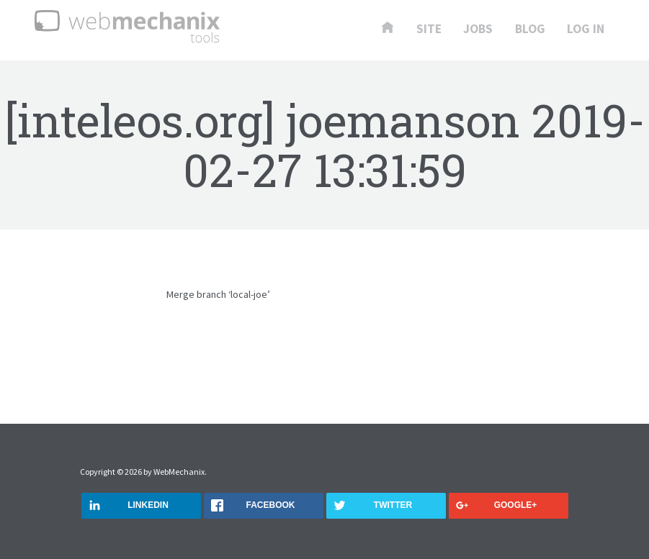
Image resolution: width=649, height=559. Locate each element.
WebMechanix (179, 471)
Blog (530, 29)
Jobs (478, 29)
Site (429, 29)
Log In (585, 29)
